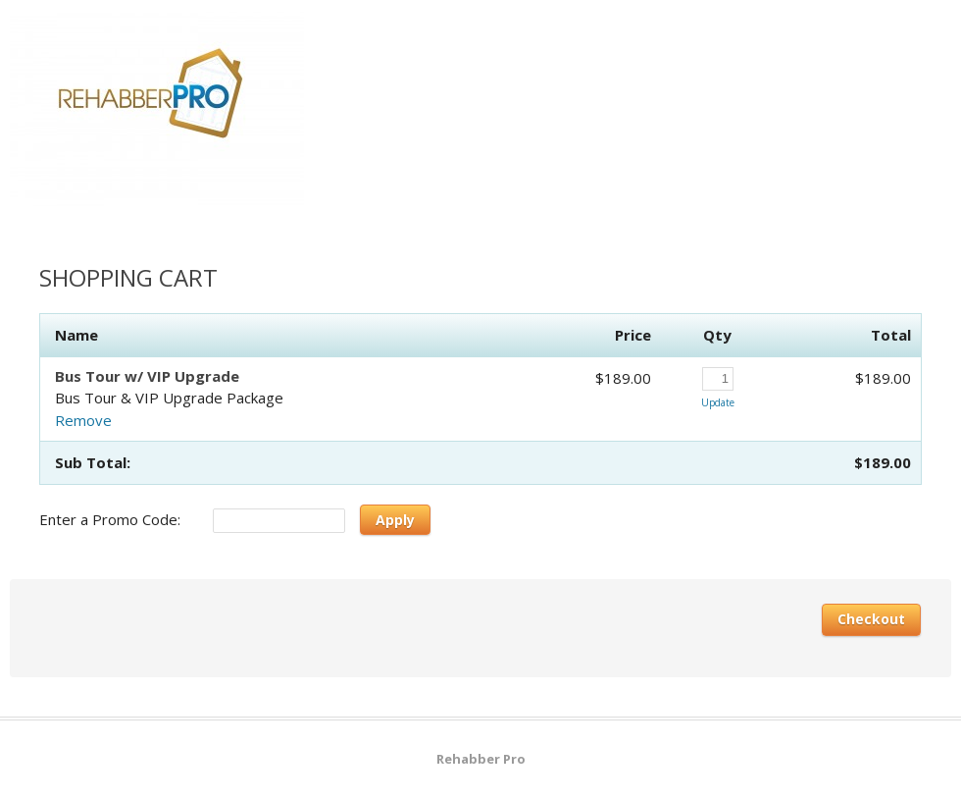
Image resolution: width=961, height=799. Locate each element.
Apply (395, 519)
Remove (83, 420)
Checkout (871, 619)
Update (717, 402)
